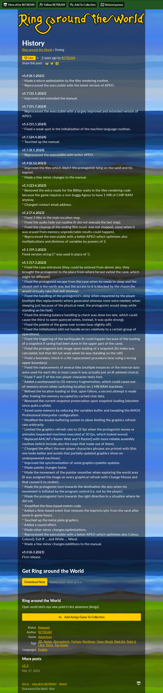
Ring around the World (37, 50)
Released (44, 627)
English (42, 649)
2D (40, 641)
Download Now (34, 582)
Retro (49, 645)
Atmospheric (61, 641)
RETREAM (68, 58)
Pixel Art (119, 641)
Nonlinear (89, 641)
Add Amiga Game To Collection (81, 617)
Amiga (48, 641)
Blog (52, 688)
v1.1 (25, 665)
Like (28, 58)
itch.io (25, 683)
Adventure (45, 637)
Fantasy (76, 641)
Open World (105, 641)
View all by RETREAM (44, 683)
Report (63, 683)
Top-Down (61, 645)
